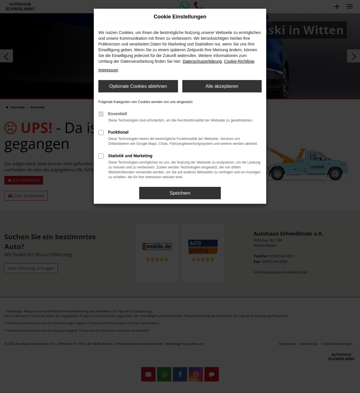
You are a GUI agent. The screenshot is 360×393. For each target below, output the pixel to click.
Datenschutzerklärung (202, 61)
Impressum (108, 70)
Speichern (180, 193)
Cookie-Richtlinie (239, 61)
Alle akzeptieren (222, 86)
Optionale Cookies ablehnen (138, 86)
